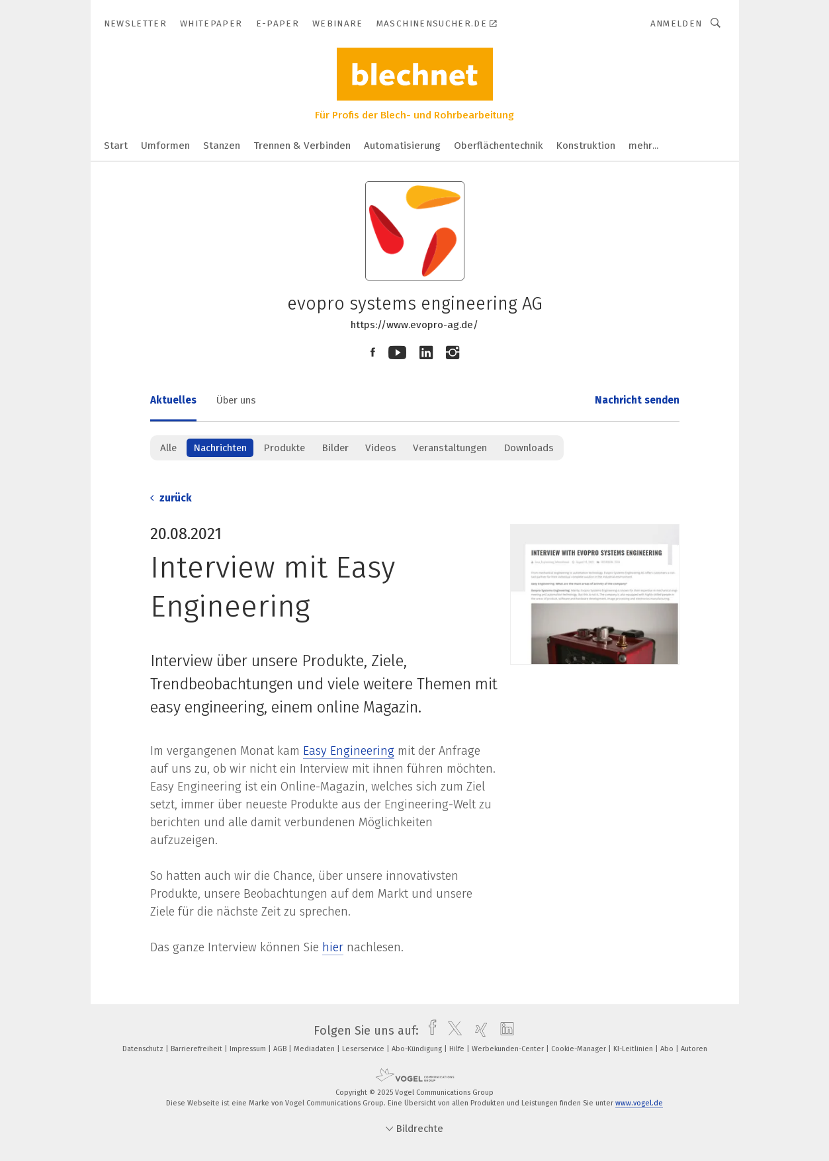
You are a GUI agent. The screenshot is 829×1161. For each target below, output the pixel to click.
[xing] (478, 1030)
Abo (668, 1049)
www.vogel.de (639, 1103)
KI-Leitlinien (634, 1049)
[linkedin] (503, 1030)
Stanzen (221, 145)
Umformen (165, 145)
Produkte (284, 448)
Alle (168, 448)
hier (332, 947)
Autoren (694, 1049)
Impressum (249, 1049)
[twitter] (451, 1030)
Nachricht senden (637, 400)
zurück (171, 498)
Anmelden (676, 23)
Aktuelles (173, 400)
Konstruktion (585, 145)
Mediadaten (315, 1049)
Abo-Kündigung (418, 1049)
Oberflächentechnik (498, 145)
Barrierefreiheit (197, 1049)
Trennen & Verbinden (302, 145)
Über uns (236, 400)
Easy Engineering (348, 751)
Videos (380, 448)
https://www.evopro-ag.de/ (414, 325)
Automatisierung (402, 145)
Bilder (335, 448)
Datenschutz (143, 1049)
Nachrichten (220, 448)
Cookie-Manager (579, 1049)
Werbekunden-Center (509, 1049)
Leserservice (364, 1049)
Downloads (528, 448)
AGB (280, 1049)
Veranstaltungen (450, 448)
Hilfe (457, 1049)
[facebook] (429, 1030)
